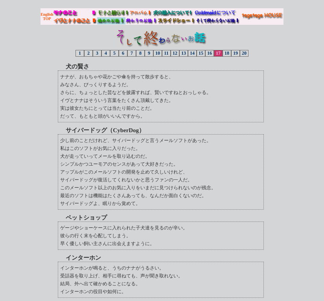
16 (209, 53)
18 (227, 53)
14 (192, 53)
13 (183, 53)
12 (175, 53)
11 (166, 53)
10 (157, 53)
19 (235, 53)
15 (201, 53)
